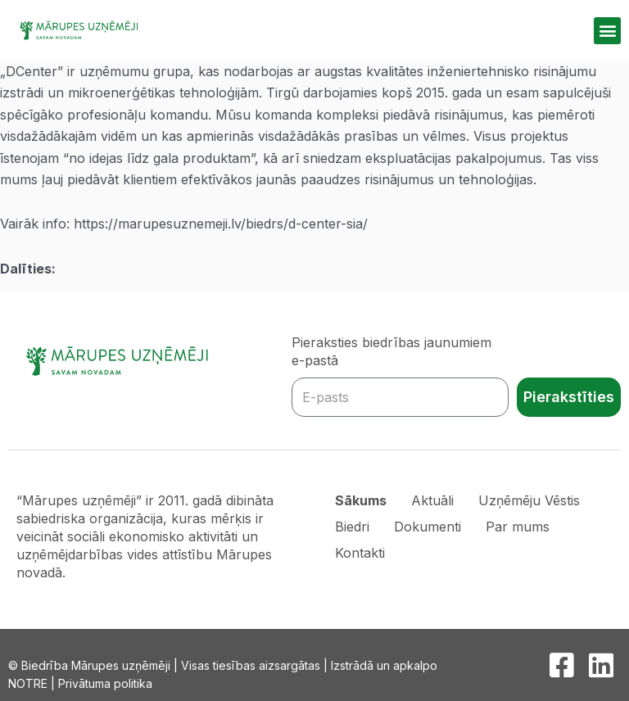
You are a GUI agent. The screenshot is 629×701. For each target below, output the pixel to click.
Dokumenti (427, 526)
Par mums (518, 526)
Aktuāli (432, 500)
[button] (607, 30)
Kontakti (360, 553)
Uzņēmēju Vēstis (529, 500)
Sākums (361, 500)
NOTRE (28, 683)
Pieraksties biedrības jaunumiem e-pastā (391, 351)
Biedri (352, 526)
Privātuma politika (105, 683)
